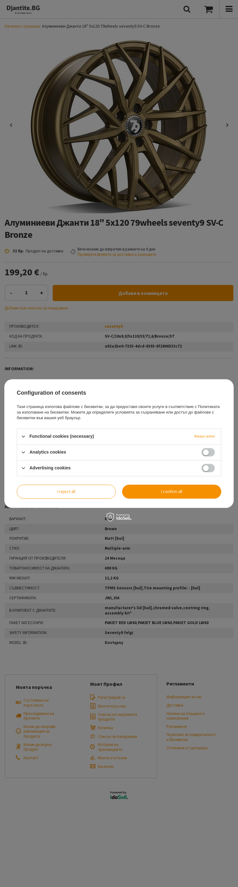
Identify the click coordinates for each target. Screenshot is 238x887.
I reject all (66, 491)
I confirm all (171, 491)
